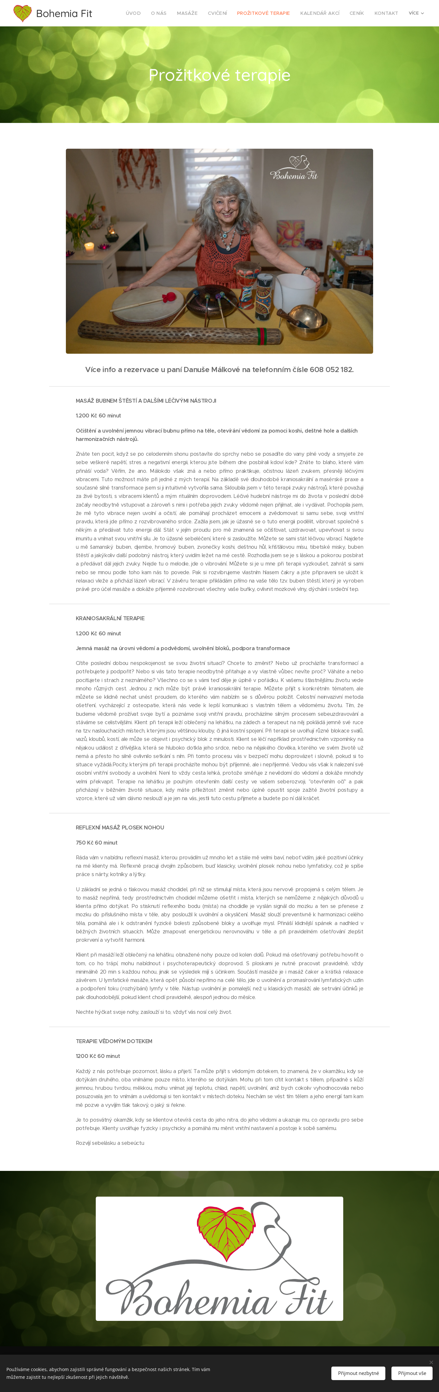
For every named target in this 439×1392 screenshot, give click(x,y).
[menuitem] (153, 13)
